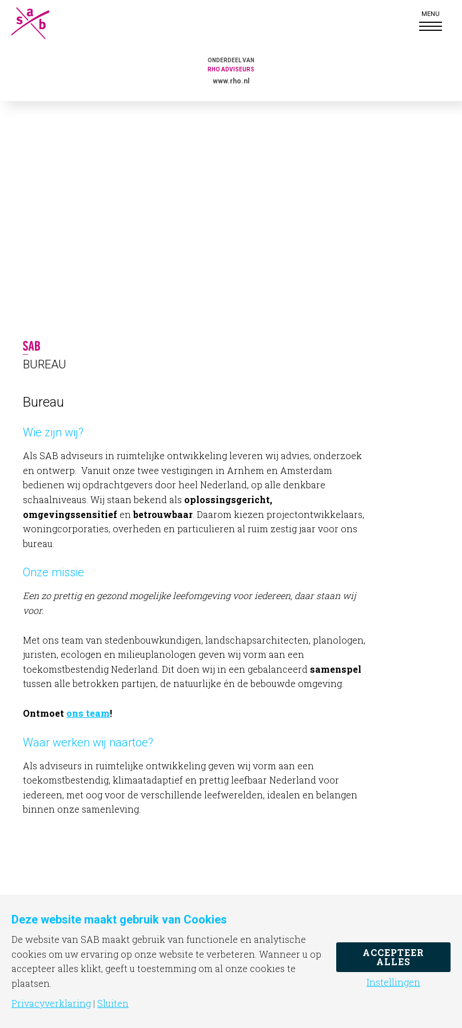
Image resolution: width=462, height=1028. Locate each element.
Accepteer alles (393, 956)
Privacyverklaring (51, 1003)
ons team (88, 713)
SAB (40, 23)
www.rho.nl (231, 81)
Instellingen (393, 982)
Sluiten (113, 1003)
